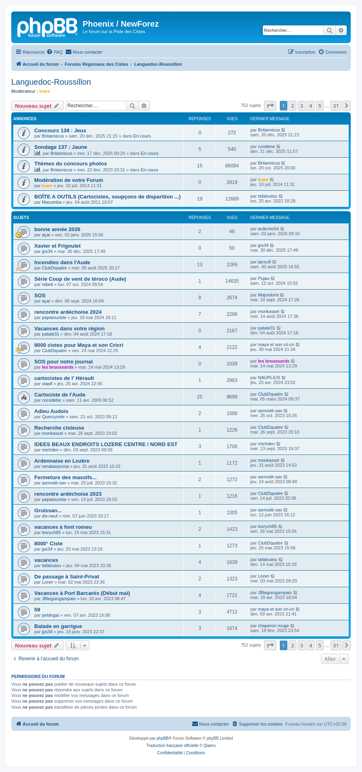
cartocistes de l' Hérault (64, 378)
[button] (270, 106)
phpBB (162, 738)
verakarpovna (55, 466)
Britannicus (53, 136)
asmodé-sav (270, 410)
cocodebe (51, 400)
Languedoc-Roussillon (51, 81)
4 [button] (310, 105)
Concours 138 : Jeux (60, 130)
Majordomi (268, 294)
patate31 (50, 334)
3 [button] (301, 105)
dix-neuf (50, 515)
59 (37, 610)
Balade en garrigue (58, 626)
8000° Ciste (48, 543)
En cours (142, 136)
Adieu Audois (51, 411)
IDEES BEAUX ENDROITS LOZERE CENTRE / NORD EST (105, 444)
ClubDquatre (54, 267)
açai (46, 234)
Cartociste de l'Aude (59, 395)
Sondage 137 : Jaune (60, 147)
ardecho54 (268, 228)
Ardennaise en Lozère (61, 461)
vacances (46, 560)
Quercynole (53, 416)
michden (50, 449)
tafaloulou (267, 196)
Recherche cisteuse (59, 428)
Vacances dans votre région (69, 328)
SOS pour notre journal (63, 362)
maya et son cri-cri (276, 344)
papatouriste (54, 317)
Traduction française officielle (172, 745)
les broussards (57, 367)
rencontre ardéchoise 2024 (68, 312)
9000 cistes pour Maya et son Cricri (78, 345)
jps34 (47, 251)
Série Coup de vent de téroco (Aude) (80, 279)
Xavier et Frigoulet (57, 246)
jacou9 (264, 261)
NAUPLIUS (269, 377)
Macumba (51, 202)
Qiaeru (210, 745)
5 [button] (319, 105)
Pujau (263, 278)
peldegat (50, 615)
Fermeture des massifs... (65, 477)
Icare (45, 91)
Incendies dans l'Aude (62, 262)
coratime (266, 146)
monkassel (268, 311)
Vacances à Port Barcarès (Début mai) (82, 593)
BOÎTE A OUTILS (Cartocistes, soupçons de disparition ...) (107, 197)
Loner (47, 582)
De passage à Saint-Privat (66, 577)
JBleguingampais (59, 598)
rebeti (47, 284)
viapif (47, 383)
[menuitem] (54, 52)
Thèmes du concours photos (70, 164)
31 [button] (336, 105)
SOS (40, 295)
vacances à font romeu (63, 527)
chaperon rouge (273, 625)
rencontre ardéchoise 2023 (68, 494)
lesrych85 (51, 532)
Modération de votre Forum (68, 180)
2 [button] (292, 105)
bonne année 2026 (57, 229)
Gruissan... (48, 510)
